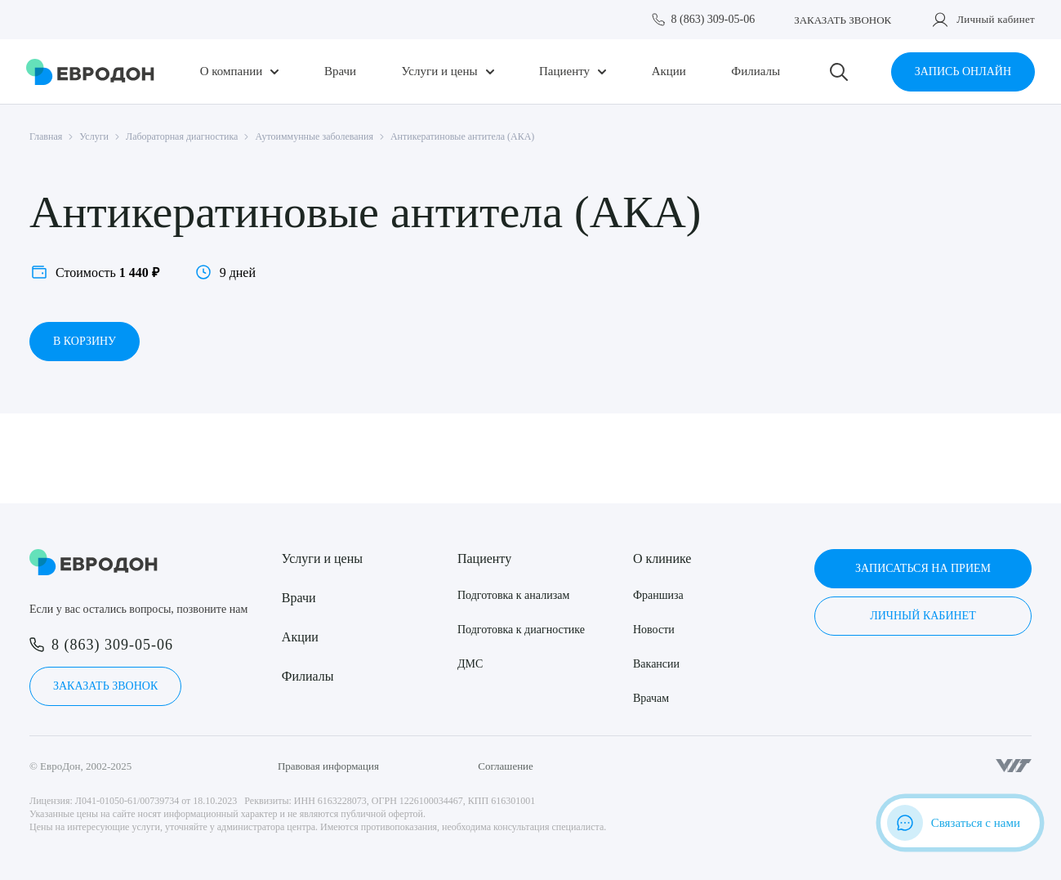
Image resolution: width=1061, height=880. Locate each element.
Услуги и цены (440, 71)
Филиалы (755, 71)
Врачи (340, 71)
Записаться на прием (923, 568)
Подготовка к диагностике (521, 629)
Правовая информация (328, 766)
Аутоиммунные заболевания (314, 136)
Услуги (94, 136)
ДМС (470, 664)
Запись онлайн (963, 71)
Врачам (651, 698)
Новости (654, 629)
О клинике (662, 558)
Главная (45, 136)
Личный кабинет (995, 19)
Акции (669, 71)
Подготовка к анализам (513, 595)
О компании (231, 71)
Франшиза (658, 595)
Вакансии (656, 664)
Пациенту (564, 71)
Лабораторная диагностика (182, 136)
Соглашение (505, 766)
